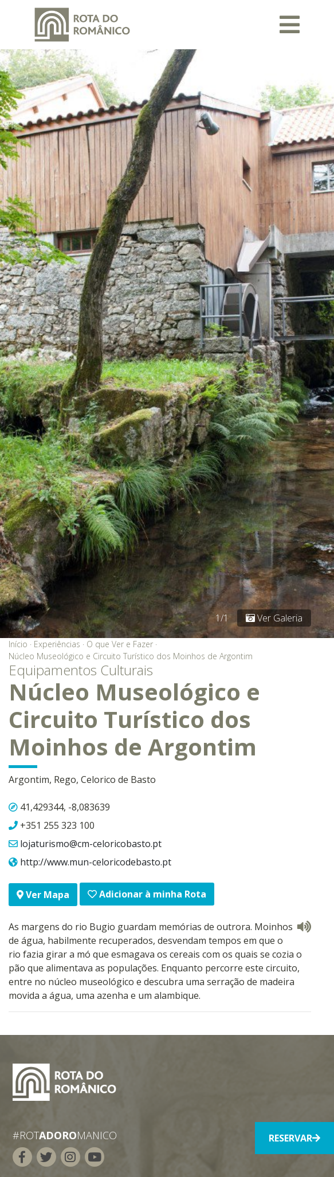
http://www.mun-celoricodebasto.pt (95, 862)
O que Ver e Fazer (120, 644)
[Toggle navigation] (290, 24)
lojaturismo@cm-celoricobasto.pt (91, 843)
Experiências (57, 644)
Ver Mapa (43, 894)
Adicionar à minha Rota (147, 894)
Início (18, 644)
